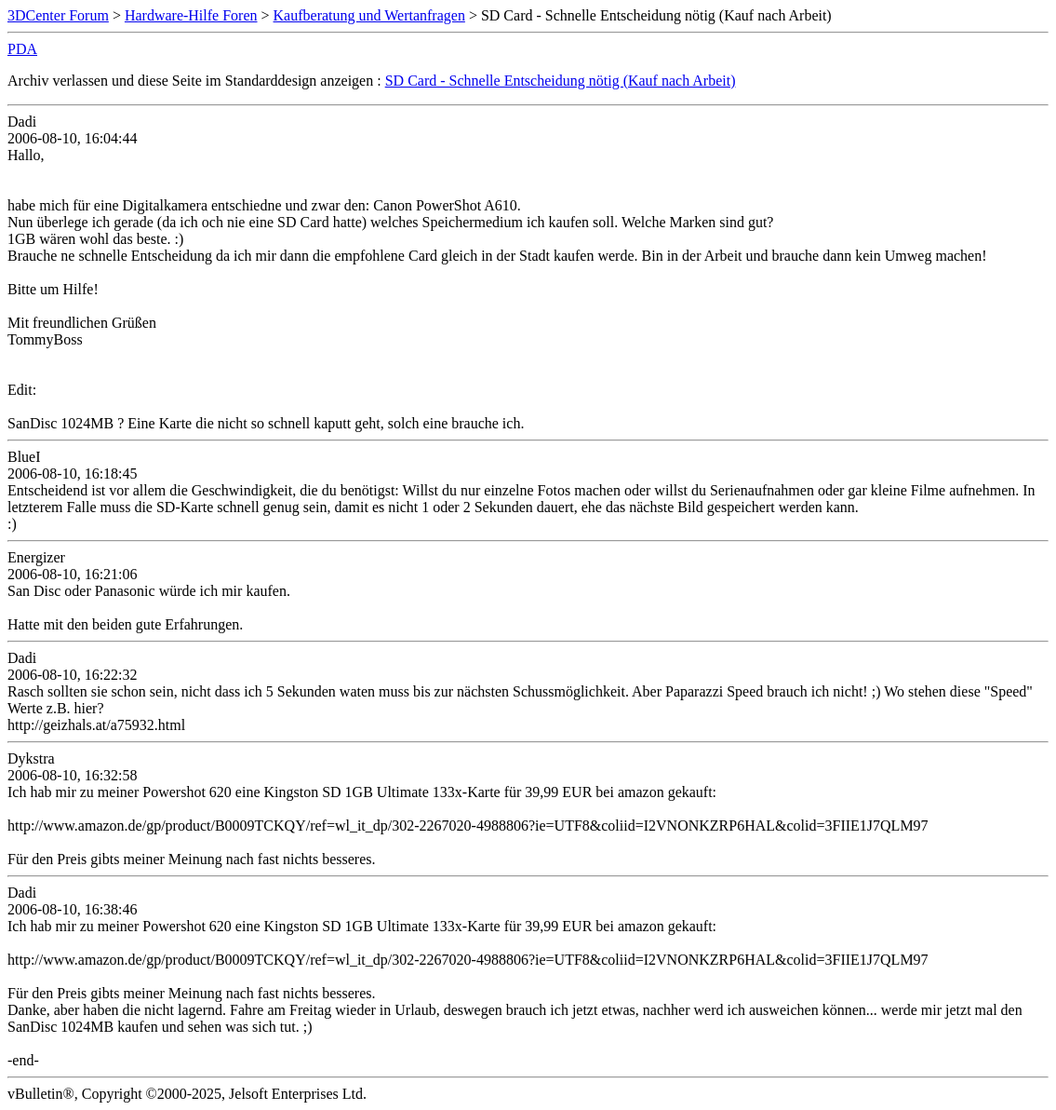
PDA (22, 49)
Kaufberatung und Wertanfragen (369, 15)
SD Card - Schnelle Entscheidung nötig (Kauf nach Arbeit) (560, 80)
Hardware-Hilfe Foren (191, 15)
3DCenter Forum (58, 15)
